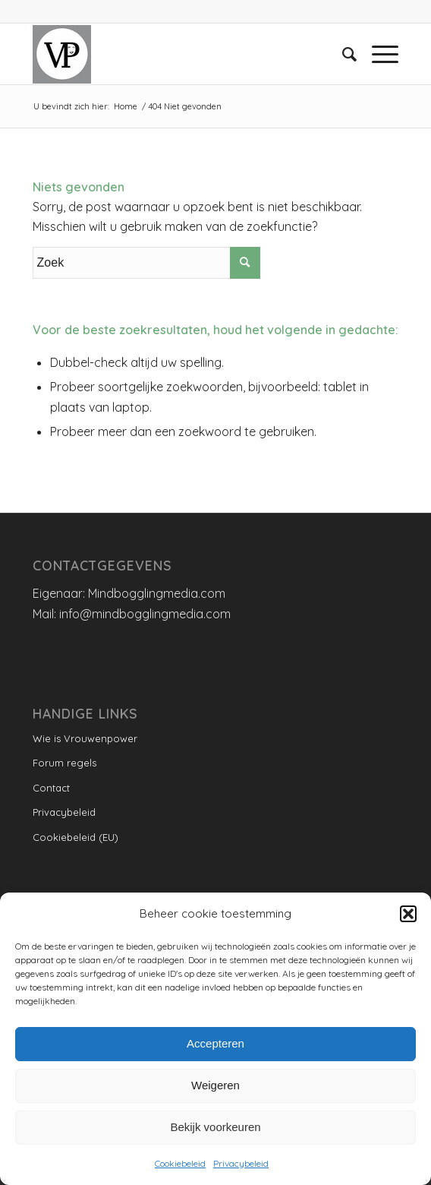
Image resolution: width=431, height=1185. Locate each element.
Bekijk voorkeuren (215, 1126)
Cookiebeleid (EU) (75, 837)
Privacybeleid (241, 1163)
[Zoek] (342, 54)
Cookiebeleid (180, 1163)
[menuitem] (342, 54)
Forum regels (64, 763)
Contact (51, 788)
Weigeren (215, 1085)
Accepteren (215, 1043)
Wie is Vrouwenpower (85, 738)
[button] (408, 913)
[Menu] (377, 54)
